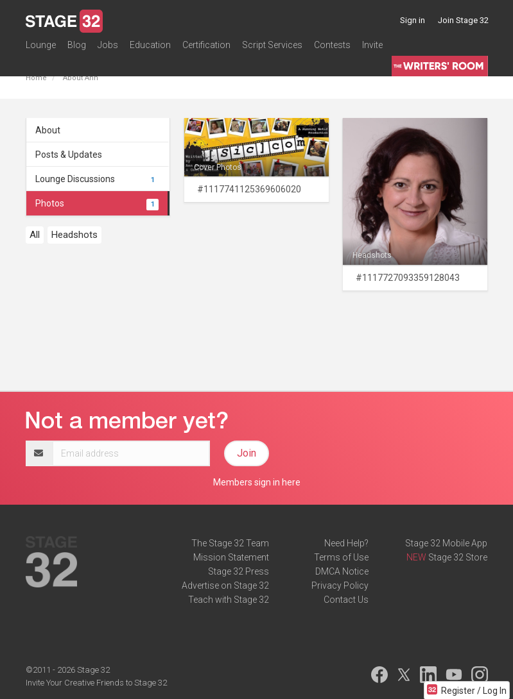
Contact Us (346, 599)
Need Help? (346, 543)
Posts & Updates (68, 154)
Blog (76, 47)
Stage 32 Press (238, 571)
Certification (206, 47)
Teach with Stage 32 (228, 599)
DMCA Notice (342, 571)
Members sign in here (256, 482)
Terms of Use (341, 557)
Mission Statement (231, 557)
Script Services (272, 47)
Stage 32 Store (457, 557)
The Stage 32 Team (230, 543)
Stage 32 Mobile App (446, 543)
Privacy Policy (340, 585)
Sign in (412, 20)
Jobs (108, 47)
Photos (97, 203)
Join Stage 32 (463, 20)
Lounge (41, 47)
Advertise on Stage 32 (225, 585)
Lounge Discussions (97, 179)
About (47, 130)
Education (150, 47)
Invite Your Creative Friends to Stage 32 (96, 682)
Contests (332, 47)
